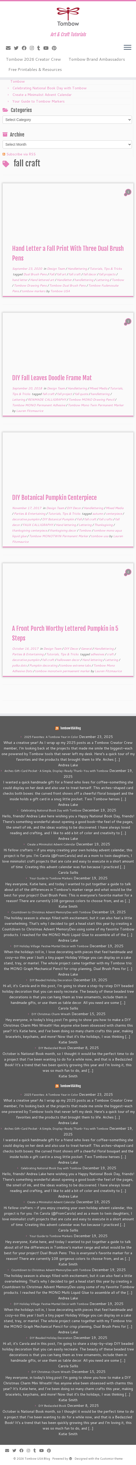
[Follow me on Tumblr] (40, 48)
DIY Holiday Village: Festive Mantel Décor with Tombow (51, 946)
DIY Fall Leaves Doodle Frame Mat (52, 378)
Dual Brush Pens (35, 274)
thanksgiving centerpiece (30, 530)
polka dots (19, 665)
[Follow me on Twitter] (18, 48)
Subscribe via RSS (21, 154)
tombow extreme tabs (76, 665)
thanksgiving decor (63, 530)
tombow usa (100, 536)
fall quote (82, 394)
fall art (62, 274)
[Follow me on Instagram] (33, 48)
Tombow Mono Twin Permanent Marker (96, 405)
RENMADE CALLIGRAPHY (47, 399)
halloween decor (68, 660)
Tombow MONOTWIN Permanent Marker (59, 536)
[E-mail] (10, 48)
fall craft (75, 274)
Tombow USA (60, 291)
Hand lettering (66, 525)
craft (110, 654)
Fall (52, 274)
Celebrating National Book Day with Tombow (49, 88)
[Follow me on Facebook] (26, 48)
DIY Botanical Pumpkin (58, 519)
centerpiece (114, 513)
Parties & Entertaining (30, 513)
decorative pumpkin (26, 519)
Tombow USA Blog (70, 728)
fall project (65, 394)
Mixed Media (99, 388)
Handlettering (77, 268)
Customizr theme (111, 1459)
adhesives (98, 654)
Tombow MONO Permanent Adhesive (39, 405)
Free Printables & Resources (35, 69)
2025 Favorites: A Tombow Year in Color (51, 737)
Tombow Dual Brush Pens (67, 285)
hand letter (20, 280)
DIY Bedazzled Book (52, 1048)
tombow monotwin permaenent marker (63, 671)
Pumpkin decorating (43, 665)
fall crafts (106, 519)
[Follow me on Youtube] (47, 48)
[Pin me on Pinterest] (56, 48)
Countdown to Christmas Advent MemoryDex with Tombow (51, 912)
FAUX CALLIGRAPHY (38, 525)
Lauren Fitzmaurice (29, 411)
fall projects (107, 274)
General (86, 648)
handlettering (84, 280)
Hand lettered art (42, 280)
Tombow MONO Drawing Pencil (92, 399)
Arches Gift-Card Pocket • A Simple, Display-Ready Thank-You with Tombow (56, 771)
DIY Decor (74, 508)
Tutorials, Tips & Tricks (106, 268)
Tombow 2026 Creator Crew (33, 59)
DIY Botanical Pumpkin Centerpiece (54, 497)
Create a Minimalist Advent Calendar (42, 94)
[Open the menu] (127, 48)
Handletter (65, 280)
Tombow (118, 280)
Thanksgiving (103, 525)
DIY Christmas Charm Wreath (51, 1014)
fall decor (90, 274)
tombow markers (34, 291)
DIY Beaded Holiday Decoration (51, 980)
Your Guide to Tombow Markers (38, 101)
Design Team (56, 268)
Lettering (103, 280)
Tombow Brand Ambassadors (97, 59)
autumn (98, 513)
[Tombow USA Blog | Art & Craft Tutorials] (68, 16)
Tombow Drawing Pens (30, 285)
